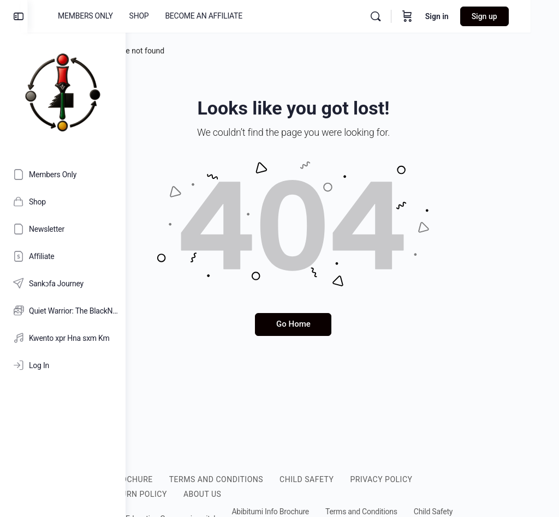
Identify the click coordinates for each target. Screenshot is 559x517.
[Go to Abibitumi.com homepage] (63, 92)
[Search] (404, 16)
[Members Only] (62, 174)
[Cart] (436, 16)
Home (157, 50)
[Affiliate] (62, 256)
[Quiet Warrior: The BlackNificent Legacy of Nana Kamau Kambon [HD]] (62, 310)
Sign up (513, 16)
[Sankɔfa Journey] (62, 283)
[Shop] (62, 201)
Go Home (342, 324)
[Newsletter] (62, 229)
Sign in (465, 16)
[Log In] (62, 365)
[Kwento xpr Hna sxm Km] (62, 338)
